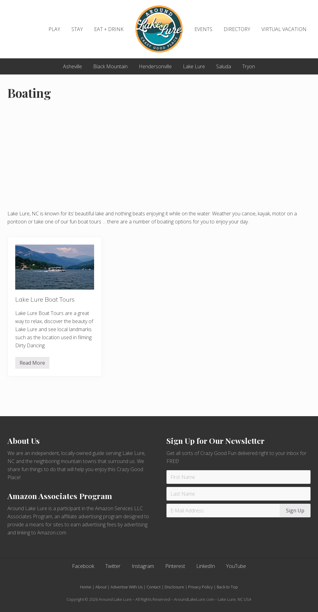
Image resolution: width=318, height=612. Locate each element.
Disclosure (174, 587)
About (101, 587)
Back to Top (227, 587)
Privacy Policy (200, 587)
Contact (154, 587)
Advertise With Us (127, 587)
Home (85, 587)
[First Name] (238, 477)
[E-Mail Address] (224, 510)
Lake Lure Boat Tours (45, 299)
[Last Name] (238, 494)
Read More (32, 364)
